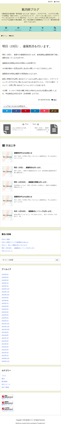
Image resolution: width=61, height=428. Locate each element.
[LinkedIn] (35, 111)
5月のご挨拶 (6, 239)
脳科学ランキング (7, 405)
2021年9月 (5, 332)
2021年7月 (5, 338)
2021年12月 (5, 324)
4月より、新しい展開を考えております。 (15, 245)
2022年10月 (5, 295)
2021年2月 (5, 352)
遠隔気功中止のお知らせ (23, 153)
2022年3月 (5, 315)
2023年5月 (5, 274)
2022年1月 (5, 321)
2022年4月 (5, 312)
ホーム (5, 35)
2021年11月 (5, 326)
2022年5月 (5, 309)
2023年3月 (5, 280)
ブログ (4, 376)
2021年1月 (5, 355)
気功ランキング (6, 398)
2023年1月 (5, 286)
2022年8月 (5, 300)
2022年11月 (5, 292)
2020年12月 (5, 358)
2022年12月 (5, 289)
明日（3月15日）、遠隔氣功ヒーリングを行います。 (19, 248)
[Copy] (54, 111)
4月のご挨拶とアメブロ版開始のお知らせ (15, 242)
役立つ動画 (5, 387)
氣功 (12, 35)
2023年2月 (5, 283)
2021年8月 (5, 335)
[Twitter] (6, 111)
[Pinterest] (25, 111)
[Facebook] (16, 111)
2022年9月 (5, 297)
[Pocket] (44, 111)
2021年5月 (5, 344)
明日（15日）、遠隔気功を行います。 (28, 167)
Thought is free (41, 423)
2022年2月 (5, 318)
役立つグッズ (6, 384)
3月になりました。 (8, 251)
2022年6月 (5, 306)
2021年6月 (5, 341)
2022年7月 (5, 303)
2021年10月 (5, 329)
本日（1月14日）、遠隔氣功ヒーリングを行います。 (33, 211)
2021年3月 (5, 350)
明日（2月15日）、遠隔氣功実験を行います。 (31, 182)
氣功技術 (4, 381)
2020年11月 (5, 361)
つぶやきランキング (8, 411)
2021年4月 (5, 347)
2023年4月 (5, 277)
